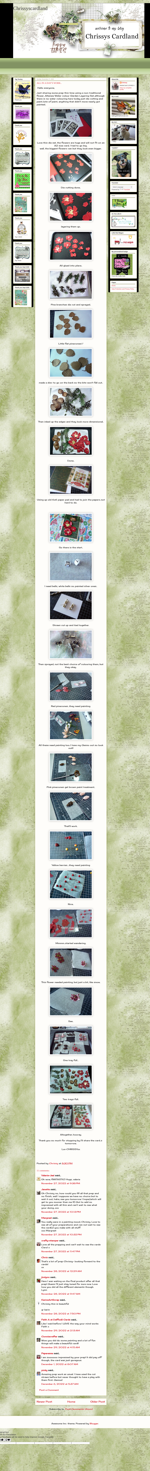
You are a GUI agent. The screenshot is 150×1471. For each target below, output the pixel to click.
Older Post (97, 1401)
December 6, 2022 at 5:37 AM (59, 1384)
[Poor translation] (7, 1440)
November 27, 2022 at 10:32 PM (61, 1234)
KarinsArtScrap (50, 1300)
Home (71, 1401)
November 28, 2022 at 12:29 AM (61, 1271)
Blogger (94, 1423)
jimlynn (45, 1277)
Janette (45, 1189)
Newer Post (44, 1401)
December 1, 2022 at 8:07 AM (59, 1364)
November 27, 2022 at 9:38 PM (60, 1183)
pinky (44, 1370)
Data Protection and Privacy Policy (123, 289)
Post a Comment (49, 1390)
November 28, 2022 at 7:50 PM (61, 1313)
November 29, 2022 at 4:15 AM (60, 1347)
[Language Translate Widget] (122, 187)
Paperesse (47, 1353)
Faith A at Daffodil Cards (55, 1319)
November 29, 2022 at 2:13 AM (60, 1330)
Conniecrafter (49, 1336)
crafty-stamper (50, 1240)
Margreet (46, 1218)
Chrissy (124, 82)
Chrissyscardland (30, 8)
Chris (44, 1257)
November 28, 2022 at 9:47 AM (60, 1294)
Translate (125, 189)
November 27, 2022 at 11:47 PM (60, 1251)
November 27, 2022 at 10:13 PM (61, 1212)
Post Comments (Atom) (79, 1409)
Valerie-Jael (47, 1175)
